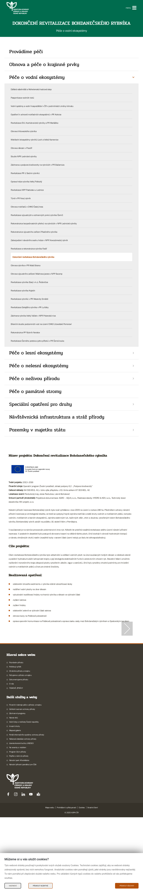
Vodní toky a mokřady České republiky (24, 797)
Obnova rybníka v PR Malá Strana (25, 265)
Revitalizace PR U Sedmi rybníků (25, 173)
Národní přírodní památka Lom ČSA (22, 840)
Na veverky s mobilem (17, 823)
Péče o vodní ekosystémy (37, 77)
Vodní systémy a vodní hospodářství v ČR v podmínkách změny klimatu (42, 106)
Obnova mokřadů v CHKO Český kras (27, 206)
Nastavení (13, 886)
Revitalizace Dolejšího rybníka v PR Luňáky (29, 307)
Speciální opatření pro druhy (40, 404)
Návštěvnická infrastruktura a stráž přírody (56, 417)
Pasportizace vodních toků (22, 97)
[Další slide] (127, 666)
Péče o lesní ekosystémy (36, 352)
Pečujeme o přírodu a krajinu (20, 751)
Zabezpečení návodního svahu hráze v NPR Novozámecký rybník (39, 240)
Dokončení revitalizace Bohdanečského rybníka (33, 257)
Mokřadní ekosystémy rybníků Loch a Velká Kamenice (34, 139)
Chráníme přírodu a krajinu (19, 747)
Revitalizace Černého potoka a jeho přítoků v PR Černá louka (37, 341)
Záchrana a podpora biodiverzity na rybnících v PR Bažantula (37, 164)
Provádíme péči (26, 51)
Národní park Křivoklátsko (19, 836)
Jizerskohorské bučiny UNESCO (21, 819)
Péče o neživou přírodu (34, 378)
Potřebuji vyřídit (15, 742)
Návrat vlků (13, 793)
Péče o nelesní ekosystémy (38, 365)
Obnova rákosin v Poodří (21, 148)
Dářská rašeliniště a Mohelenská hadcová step (31, 89)
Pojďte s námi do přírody (18, 832)
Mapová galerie (15, 806)
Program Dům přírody (17, 827)
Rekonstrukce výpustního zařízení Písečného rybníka (34, 232)
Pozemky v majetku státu (37, 429)
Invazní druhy (14, 802)
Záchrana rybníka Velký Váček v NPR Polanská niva (33, 315)
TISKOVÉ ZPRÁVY (16, 764)
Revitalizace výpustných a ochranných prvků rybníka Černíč (37, 215)
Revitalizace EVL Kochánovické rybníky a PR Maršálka (34, 123)
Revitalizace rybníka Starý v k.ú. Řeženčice (29, 282)
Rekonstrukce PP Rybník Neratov (25, 332)
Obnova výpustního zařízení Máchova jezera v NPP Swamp (36, 273)
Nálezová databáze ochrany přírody (22, 814)
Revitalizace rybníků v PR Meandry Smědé (29, 299)
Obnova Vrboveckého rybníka (24, 131)
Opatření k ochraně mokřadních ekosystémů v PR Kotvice (36, 114)
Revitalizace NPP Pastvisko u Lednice (27, 190)
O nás (11, 759)
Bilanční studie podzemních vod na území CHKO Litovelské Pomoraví (41, 324)
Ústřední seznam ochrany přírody (22, 785)
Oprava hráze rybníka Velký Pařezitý (26, 181)
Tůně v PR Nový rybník (21, 198)
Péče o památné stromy (35, 391)
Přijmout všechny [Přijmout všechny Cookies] (127, 886)
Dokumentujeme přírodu (18, 755)
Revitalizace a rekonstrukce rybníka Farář (29, 248)
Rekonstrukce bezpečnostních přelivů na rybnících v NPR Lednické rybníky (44, 223)
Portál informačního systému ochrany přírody (26, 810)
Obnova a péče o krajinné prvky (44, 64)
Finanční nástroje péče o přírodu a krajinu (25, 780)
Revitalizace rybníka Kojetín (23, 290)
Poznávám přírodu (16, 738)
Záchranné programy (17, 789)
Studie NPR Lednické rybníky (24, 156)
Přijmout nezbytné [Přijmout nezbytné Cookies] (40, 886)
